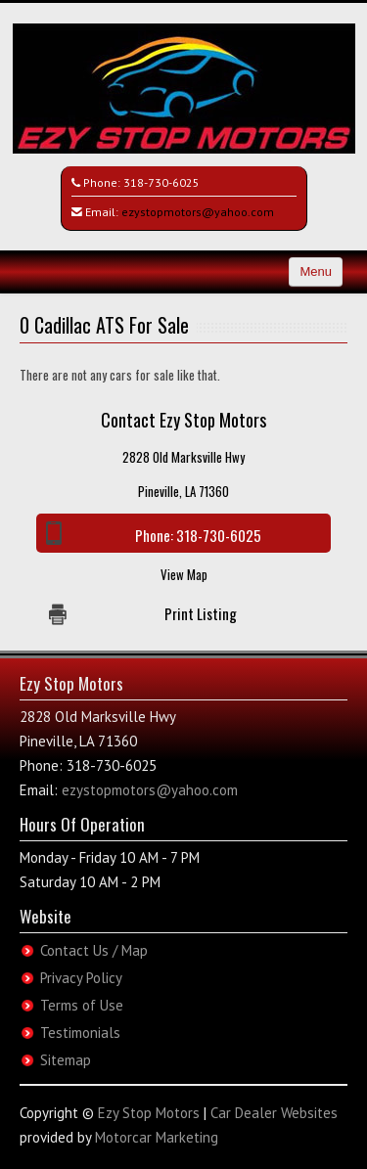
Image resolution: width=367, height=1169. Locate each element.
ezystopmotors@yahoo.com (197, 211)
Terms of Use (81, 1005)
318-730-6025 (161, 182)
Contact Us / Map (94, 950)
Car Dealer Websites (274, 1112)
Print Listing (200, 613)
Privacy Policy (81, 977)
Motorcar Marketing (156, 1137)
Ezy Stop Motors (149, 1112)
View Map (184, 574)
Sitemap (65, 1060)
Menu (315, 271)
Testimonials (80, 1032)
